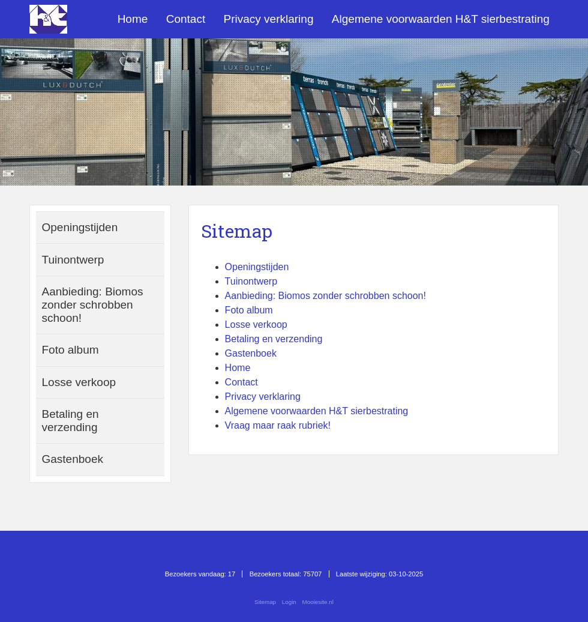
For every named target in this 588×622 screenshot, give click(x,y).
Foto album (249, 310)
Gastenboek (251, 353)
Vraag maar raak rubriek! (278, 425)
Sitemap (265, 602)
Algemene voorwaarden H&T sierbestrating (441, 19)
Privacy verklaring (269, 19)
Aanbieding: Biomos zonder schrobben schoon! (325, 296)
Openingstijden (257, 267)
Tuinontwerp (251, 281)
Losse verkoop (256, 324)
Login (289, 602)
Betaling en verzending (274, 339)
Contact (185, 19)
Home (133, 19)
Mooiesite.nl (318, 602)
